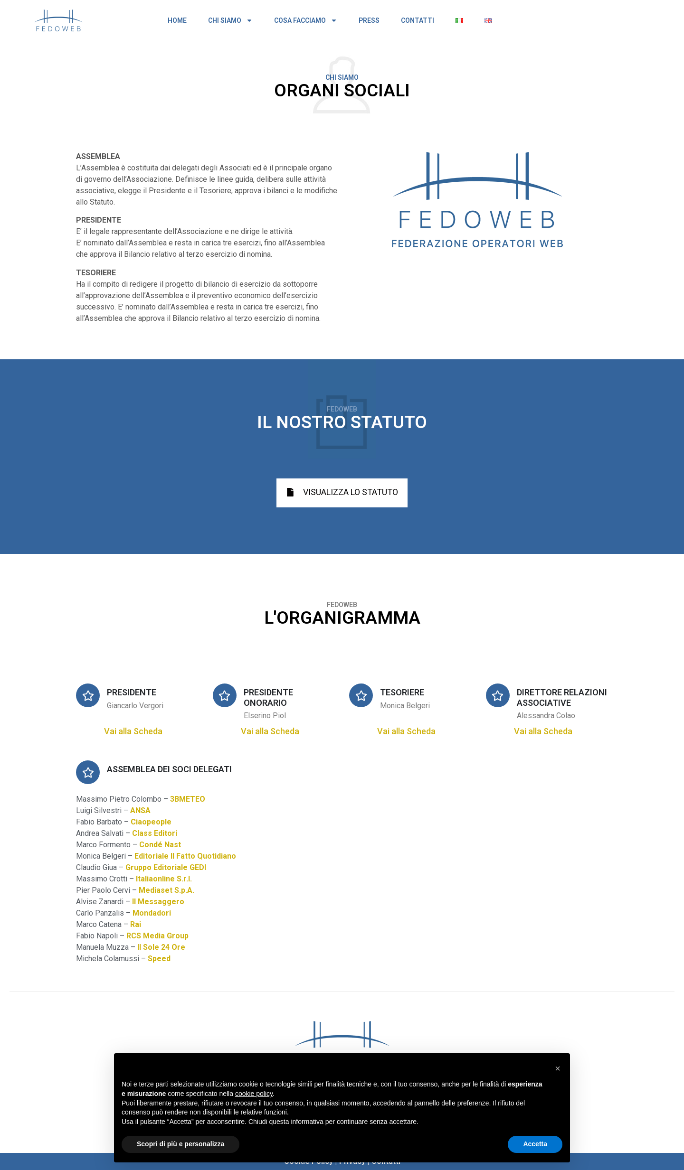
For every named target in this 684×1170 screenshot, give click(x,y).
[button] (557, 1068)
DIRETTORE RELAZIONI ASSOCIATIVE (562, 697)
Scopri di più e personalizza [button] (180, 1144)
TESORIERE (402, 692)
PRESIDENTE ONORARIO (268, 697)
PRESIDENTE (131, 692)
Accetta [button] (535, 1144)
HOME (177, 20)
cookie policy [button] (254, 1093)
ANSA (140, 810)
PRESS (369, 20)
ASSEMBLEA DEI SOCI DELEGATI (169, 769)
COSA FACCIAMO (305, 20)
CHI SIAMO (230, 20)
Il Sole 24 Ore (161, 947)
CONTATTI (417, 20)
